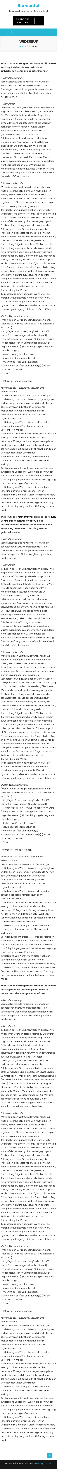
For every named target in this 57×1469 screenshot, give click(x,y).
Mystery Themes (43, 1463)
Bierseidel (28, 6)
